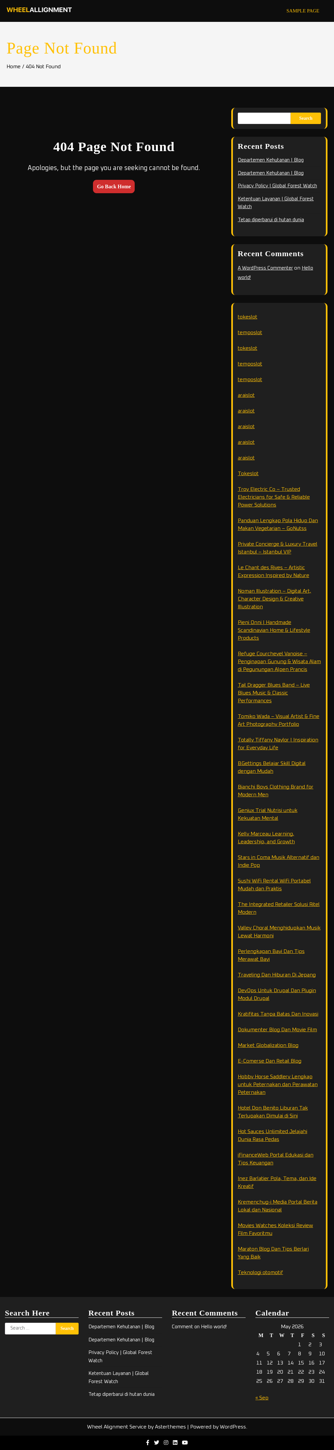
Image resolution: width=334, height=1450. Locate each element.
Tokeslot (248, 473)
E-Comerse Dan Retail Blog (269, 1061)
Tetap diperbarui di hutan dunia (271, 219)
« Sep (261, 1397)
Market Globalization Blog (268, 1045)
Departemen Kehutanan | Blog (271, 160)
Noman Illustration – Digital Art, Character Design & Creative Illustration (274, 598)
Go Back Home (114, 186)
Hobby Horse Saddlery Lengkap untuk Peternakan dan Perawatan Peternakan (278, 1084)
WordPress (233, 1426)
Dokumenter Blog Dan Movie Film (277, 1029)
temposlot (250, 332)
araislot (246, 395)
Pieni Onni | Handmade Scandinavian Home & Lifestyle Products (274, 630)
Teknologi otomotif (260, 1272)
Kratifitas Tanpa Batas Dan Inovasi (278, 1014)
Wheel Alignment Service (116, 1426)
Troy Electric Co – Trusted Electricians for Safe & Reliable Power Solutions (274, 497)
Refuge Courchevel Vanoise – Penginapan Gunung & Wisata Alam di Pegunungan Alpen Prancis (279, 661)
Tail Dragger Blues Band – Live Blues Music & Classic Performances (274, 692)
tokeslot (247, 317)
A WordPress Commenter (265, 268)
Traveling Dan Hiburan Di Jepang (277, 974)
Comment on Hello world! (199, 1326)
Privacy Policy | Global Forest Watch (277, 185)
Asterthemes (170, 1426)
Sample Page (302, 10)
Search (305, 118)
